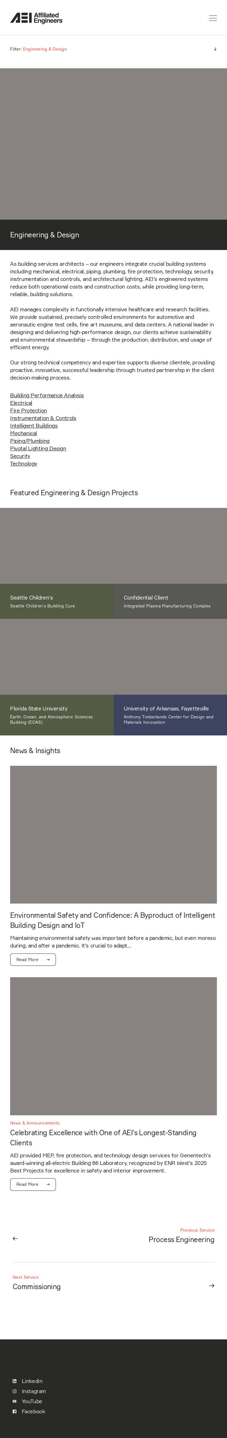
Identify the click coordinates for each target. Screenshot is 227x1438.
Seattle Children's (31, 597)
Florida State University (38, 708)
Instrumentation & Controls (43, 418)
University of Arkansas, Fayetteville (166, 708)
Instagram (29, 1391)
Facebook (29, 1411)
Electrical (21, 403)
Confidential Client (146, 597)
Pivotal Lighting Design (38, 448)
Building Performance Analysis (47, 395)
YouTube (27, 1401)
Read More (33, 960)
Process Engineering (181, 1239)
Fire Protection (28, 410)
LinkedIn (27, 1381)
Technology (23, 463)
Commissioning (37, 1287)
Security (20, 456)
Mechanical (23, 433)
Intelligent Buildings (33, 426)
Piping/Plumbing (30, 441)
